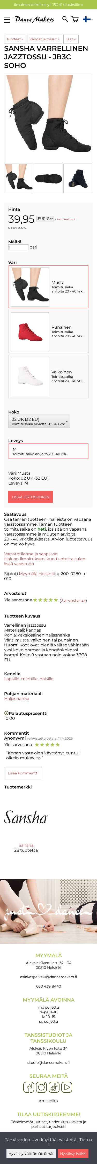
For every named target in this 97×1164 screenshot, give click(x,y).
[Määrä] (18, 247)
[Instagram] (41, 1087)
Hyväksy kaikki (73, 1153)
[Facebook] (28, 1087)
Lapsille (11, 678)
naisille (47, 678)
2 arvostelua (73, 600)
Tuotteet (14, 39)
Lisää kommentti (23, 773)
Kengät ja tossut (44, 39)
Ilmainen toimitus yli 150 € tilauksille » (48, 4)
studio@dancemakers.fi (48, 1062)
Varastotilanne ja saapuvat (31, 553)
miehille (29, 678)
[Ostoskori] (75, 19)
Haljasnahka (16, 698)
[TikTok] (54, 1087)
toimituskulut (66, 219)
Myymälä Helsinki (37, 573)
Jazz (71, 39)
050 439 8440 (48, 986)
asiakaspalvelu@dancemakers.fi (48, 977)
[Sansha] (26, 828)
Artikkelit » (48, 1100)
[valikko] (7, 20)
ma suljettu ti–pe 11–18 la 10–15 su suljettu (48, 1010)
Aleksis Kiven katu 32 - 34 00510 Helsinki (48, 961)
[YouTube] (66, 1087)
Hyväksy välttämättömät (31, 1153)
